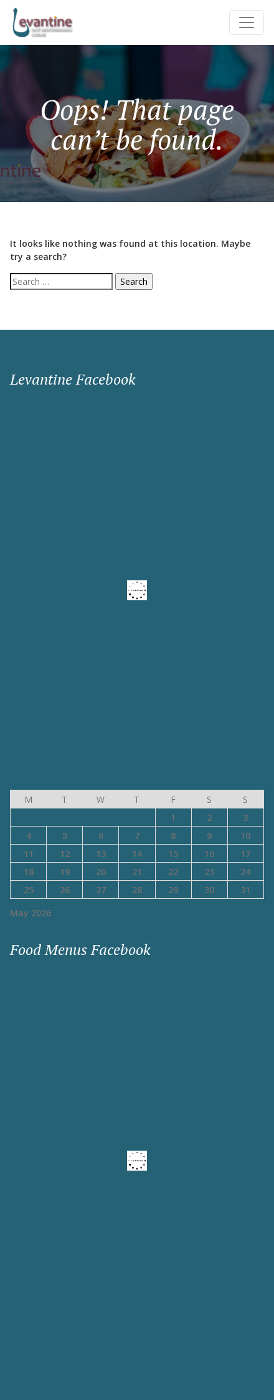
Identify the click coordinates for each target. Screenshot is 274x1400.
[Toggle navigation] (246, 22)
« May (132, 936)
